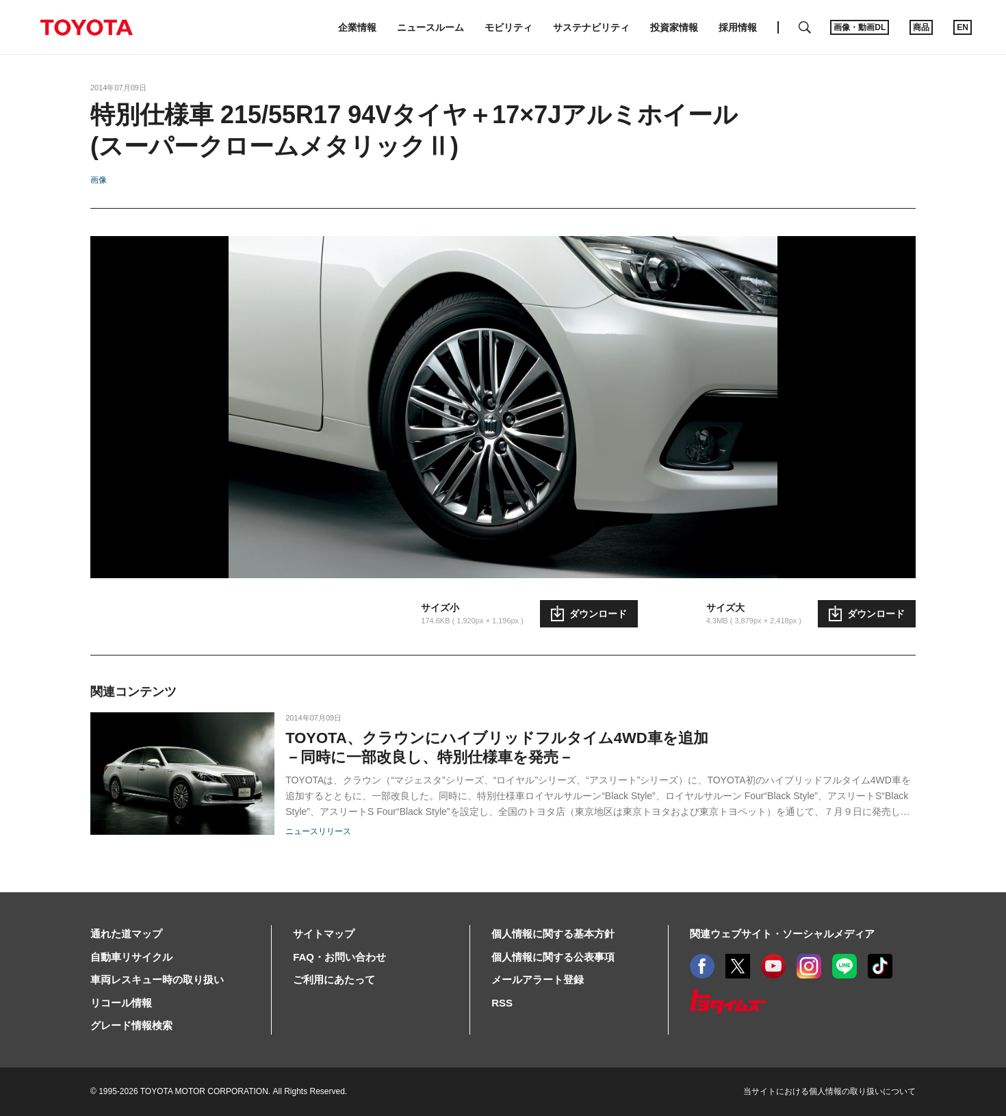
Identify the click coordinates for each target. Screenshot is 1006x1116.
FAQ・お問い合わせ (339, 957)
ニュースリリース (318, 831)
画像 (98, 180)
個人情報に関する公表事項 (553, 957)
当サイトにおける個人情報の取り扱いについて (829, 1091)
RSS (502, 1003)
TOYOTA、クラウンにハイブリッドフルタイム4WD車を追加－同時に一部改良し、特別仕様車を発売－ (496, 747)
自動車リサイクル (131, 957)
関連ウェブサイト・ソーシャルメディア (782, 933)
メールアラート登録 (537, 979)
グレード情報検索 (131, 1025)
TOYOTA (86, 27)
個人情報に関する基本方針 (553, 933)
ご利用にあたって (334, 979)
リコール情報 (121, 1003)
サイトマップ (323, 933)
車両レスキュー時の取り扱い (157, 979)
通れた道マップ (126, 933)
